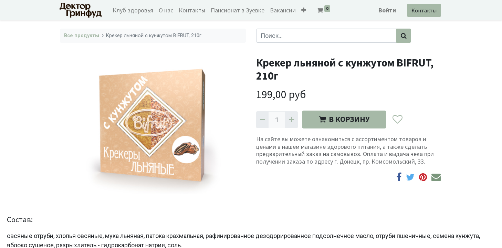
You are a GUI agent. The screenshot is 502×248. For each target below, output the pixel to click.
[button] (304, 10)
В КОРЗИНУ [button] (344, 119)
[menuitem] (133, 10)
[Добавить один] (291, 119)
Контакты (423, 10)
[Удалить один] (262, 119)
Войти (387, 10)
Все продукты (81, 36)
